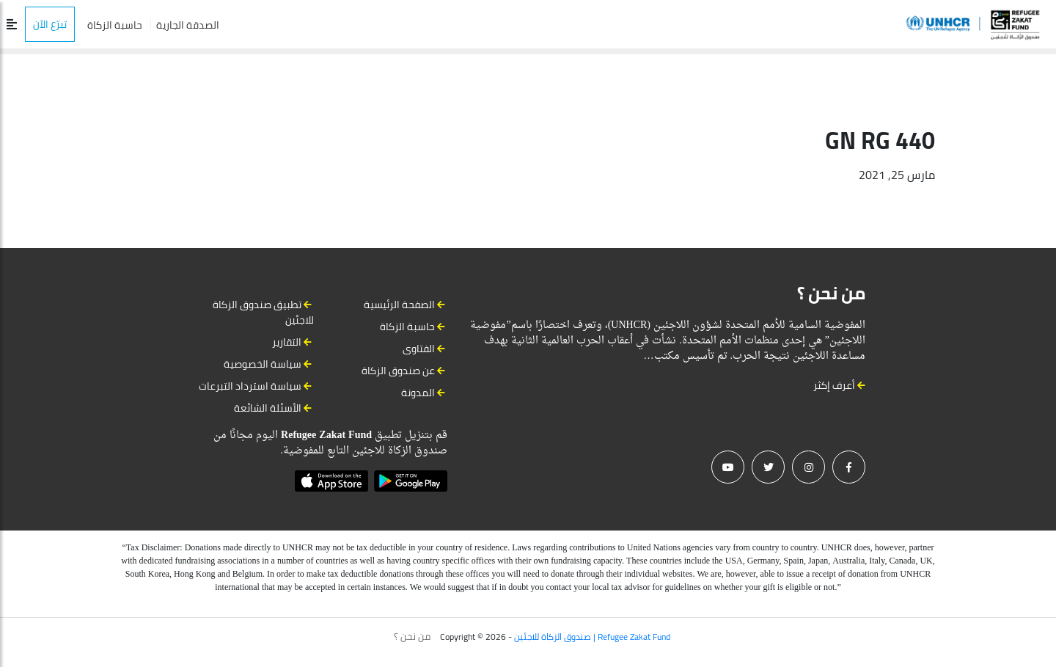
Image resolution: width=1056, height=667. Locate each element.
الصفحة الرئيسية (399, 304)
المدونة (418, 392)
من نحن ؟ (412, 636)
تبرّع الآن (50, 24)
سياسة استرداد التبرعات (250, 386)
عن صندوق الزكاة (398, 370)
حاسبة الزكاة (114, 24)
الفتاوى (419, 348)
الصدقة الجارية (187, 24)
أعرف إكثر (839, 385)
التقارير (286, 341)
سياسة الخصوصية (262, 363)
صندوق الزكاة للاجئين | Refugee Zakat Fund (592, 636)
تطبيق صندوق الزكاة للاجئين (263, 312)
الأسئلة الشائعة (267, 408)
